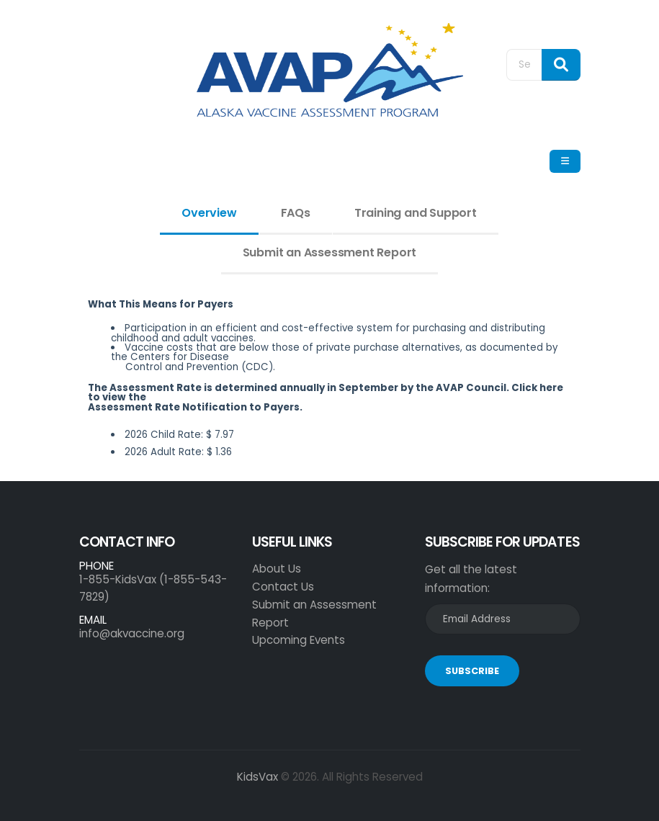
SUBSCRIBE (472, 671)
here (551, 388)
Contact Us (283, 586)
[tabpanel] (329, 383)
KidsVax (257, 776)
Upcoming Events (298, 639)
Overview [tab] (208, 213)
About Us (276, 568)
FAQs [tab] (295, 213)
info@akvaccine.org (131, 633)
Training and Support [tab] (415, 213)
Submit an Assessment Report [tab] (330, 252)
